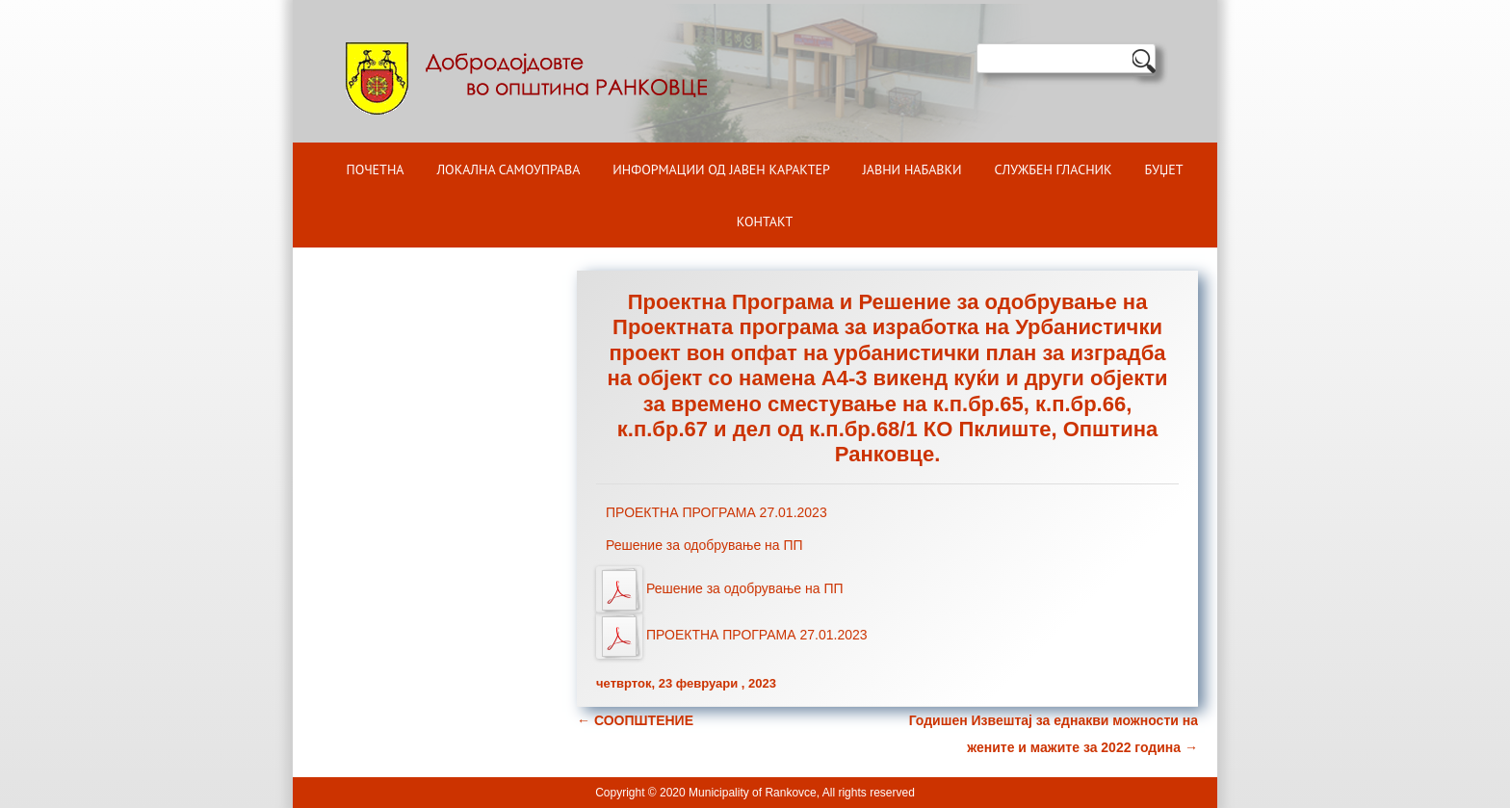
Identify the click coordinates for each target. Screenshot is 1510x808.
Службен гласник (1053, 169)
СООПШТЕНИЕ (635, 720)
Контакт (765, 221)
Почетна (375, 169)
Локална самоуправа (508, 169)
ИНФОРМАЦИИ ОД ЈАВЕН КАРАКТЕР (721, 169)
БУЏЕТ (1164, 169)
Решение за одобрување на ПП (704, 545)
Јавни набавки (912, 169)
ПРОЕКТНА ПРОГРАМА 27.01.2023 (716, 512)
